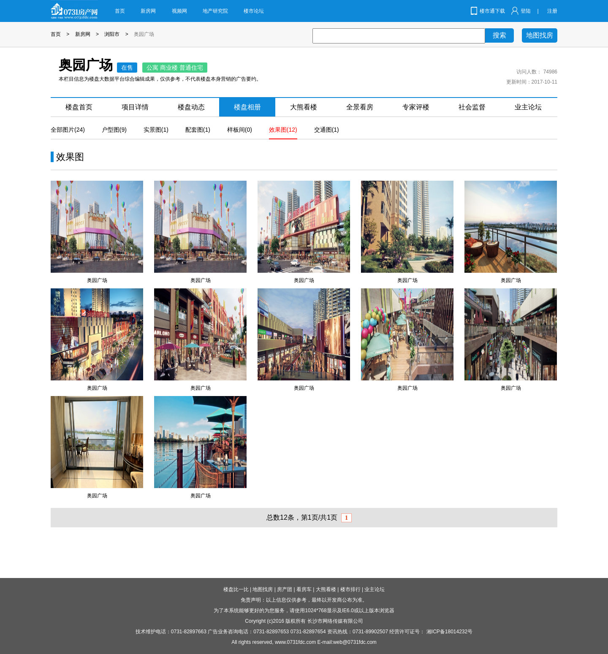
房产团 (284, 589)
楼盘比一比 (236, 589)
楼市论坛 (254, 11)
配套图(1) (197, 129)
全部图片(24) (68, 129)
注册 (552, 11)
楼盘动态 (191, 107)
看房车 (304, 589)
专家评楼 (415, 107)
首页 (120, 11)
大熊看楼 (303, 107)
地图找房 (539, 35)
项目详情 (135, 107)
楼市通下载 (492, 11)
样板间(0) (239, 129)
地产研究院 (215, 11)
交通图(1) (326, 129)
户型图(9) (114, 129)
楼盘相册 (247, 107)
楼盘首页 (78, 107)
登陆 (526, 11)
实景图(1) (156, 129)
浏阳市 (111, 34)
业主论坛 (528, 107)
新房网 (148, 11)
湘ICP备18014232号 (449, 632)
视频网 (179, 11)
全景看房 (359, 107)
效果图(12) (283, 129)
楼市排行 (350, 589)
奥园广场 (144, 34)
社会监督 (472, 107)
